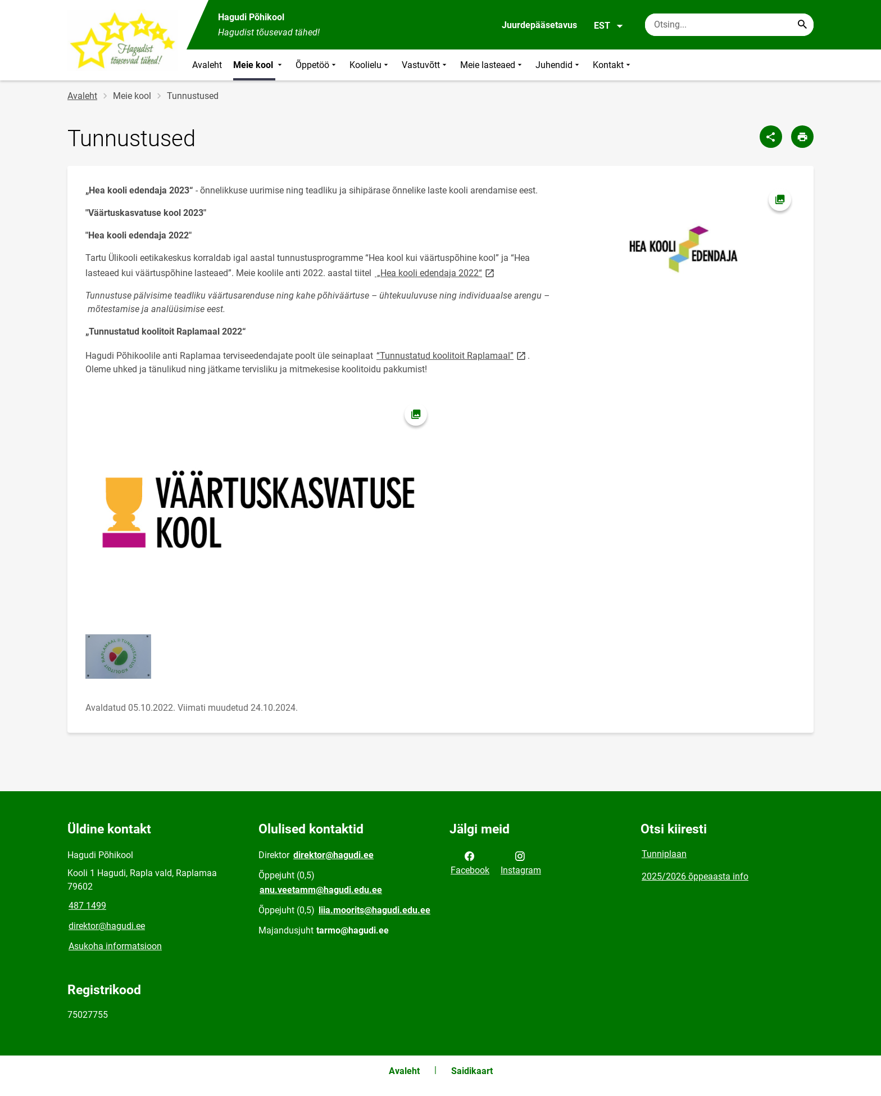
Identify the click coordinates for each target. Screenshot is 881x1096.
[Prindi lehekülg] (802, 136)
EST (609, 26)
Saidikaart (472, 1071)
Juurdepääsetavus (539, 25)
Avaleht (207, 65)
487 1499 (87, 905)
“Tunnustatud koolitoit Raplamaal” (452, 355)
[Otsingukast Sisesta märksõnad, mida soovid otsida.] (729, 24)
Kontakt (613, 65)
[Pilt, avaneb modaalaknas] (683, 247)
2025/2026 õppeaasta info (695, 876)
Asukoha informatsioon (115, 946)
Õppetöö (317, 65)
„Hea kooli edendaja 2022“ (435, 272)
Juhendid (558, 65)
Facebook (470, 862)
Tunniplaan (664, 854)
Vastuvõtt (425, 65)
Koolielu (369, 65)
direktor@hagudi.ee (107, 926)
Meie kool (258, 65)
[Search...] (802, 24)
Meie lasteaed (492, 65)
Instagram (521, 862)
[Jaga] (771, 136)
